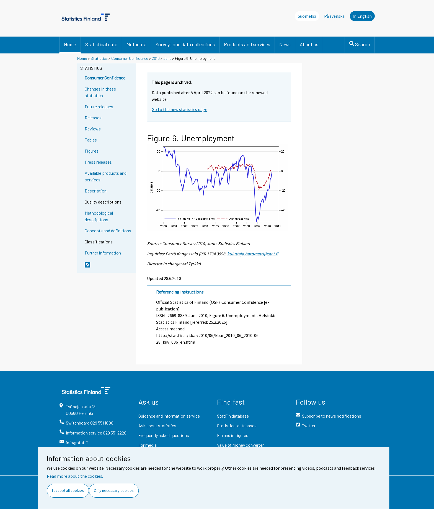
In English (362, 16)
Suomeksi (307, 16)
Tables (91, 139)
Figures (92, 150)
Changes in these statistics (100, 92)
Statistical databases (237, 425)
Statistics (99, 58)
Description (96, 190)
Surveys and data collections (185, 44)
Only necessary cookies (114, 490)
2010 (156, 58)
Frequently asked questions (163, 435)
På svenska (334, 16)
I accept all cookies (68, 490)
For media (147, 445)
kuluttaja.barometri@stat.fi (252, 253)
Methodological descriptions (99, 216)
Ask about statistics (157, 425)
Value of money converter (240, 445)
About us (309, 44)
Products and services (247, 44)
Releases (93, 117)
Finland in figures (232, 435)
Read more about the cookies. (75, 476)
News (285, 44)
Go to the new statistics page (179, 109)
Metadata (136, 44)
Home (70, 44)
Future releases (99, 106)
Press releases (98, 161)
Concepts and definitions (108, 230)
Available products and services (105, 176)
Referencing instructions (179, 292)
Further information (103, 252)
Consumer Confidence (129, 58)
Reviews (93, 128)
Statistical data (101, 44)
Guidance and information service (169, 415)
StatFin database (233, 415)
